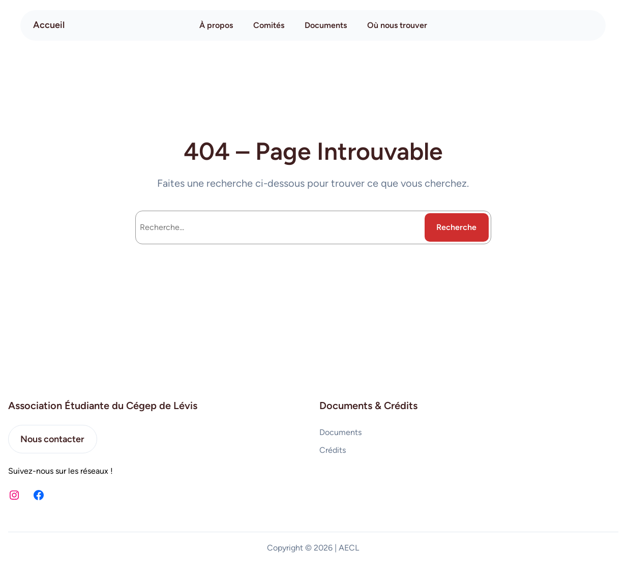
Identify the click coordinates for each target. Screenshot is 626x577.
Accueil (49, 25)
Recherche (456, 227)
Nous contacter (52, 439)
